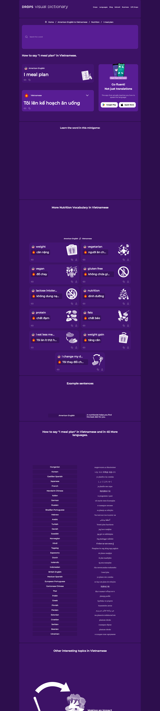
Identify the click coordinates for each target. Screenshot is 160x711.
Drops (95, 7)
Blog (111, 7)
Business (125, 7)
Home (51, 22)
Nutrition (95, 22)
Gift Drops (134, 7)
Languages (103, 7)
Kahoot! (117, 7)
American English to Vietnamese (72, 22)
